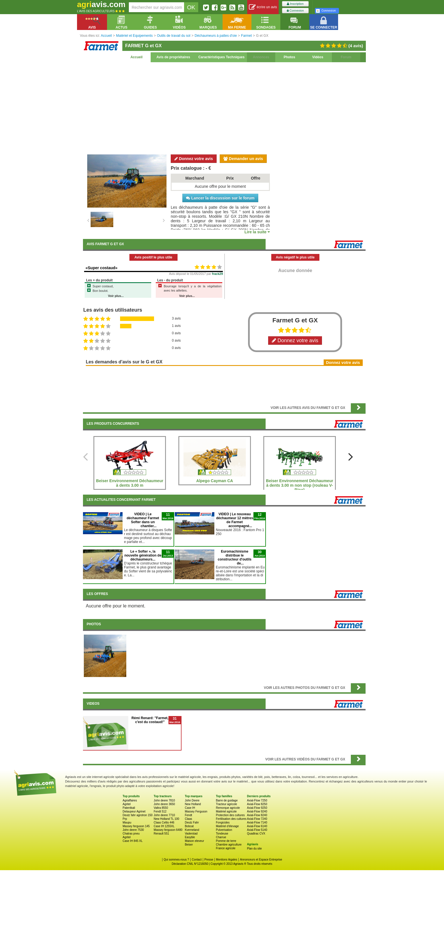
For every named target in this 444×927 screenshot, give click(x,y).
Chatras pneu (131, 833)
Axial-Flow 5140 (257, 829)
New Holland (193, 804)
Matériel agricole (226, 811)
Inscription (295, 4)
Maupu (127, 822)
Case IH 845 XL (133, 840)
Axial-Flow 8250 (257, 804)
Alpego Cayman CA (214, 480)
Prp (125, 818)
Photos (289, 57)
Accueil (137, 57)
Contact (196, 859)
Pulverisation (224, 829)
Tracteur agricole (226, 804)
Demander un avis (243, 158)
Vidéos (317, 57)
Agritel (127, 804)
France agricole (225, 848)
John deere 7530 (133, 829)
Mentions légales (226, 859)
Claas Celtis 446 (164, 822)
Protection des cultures (230, 815)
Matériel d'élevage (227, 826)
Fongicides (222, 822)
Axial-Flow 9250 (257, 807)
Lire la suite (257, 232)
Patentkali (129, 807)
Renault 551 (161, 833)
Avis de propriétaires (173, 57)
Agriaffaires (130, 800)
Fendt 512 (160, 811)
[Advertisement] (224, 107)
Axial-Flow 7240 (257, 818)
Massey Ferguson (196, 811)
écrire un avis (263, 7)
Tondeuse (222, 833)
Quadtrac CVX (256, 833)
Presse (208, 859)
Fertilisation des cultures (231, 818)
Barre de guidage (227, 800)
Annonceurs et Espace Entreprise (261, 859)
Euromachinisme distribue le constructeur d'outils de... (234, 557)
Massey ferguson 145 (136, 826)
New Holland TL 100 (166, 818)
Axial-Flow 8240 (257, 815)
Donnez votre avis (193, 158)
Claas (188, 818)
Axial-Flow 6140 (257, 826)
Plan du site (254, 848)
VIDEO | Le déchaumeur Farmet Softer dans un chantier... (143, 520)
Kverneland (192, 829)
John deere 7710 (164, 815)
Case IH (190, 807)
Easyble (190, 837)
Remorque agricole (228, 807)
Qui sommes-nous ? (176, 859)
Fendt (188, 815)
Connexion (295, 10)
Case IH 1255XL (164, 826)
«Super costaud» (102, 268)
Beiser (189, 844)
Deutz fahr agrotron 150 (138, 815)
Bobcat (189, 826)
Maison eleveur (194, 840)
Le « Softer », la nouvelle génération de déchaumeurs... (142, 555)
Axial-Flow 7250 (257, 800)
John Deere (192, 800)
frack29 (217, 273)
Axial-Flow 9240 (257, 811)
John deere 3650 (164, 804)
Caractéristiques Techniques (221, 57)
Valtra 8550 (161, 807)
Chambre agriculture (229, 844)
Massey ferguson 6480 (168, 829)
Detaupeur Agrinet (134, 811)
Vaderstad (191, 833)
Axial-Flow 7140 (257, 822)
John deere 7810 (164, 800)
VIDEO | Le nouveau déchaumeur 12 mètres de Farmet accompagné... (234, 520)
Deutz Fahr (192, 822)
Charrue (221, 837)
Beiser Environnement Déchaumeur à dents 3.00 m (129, 483)
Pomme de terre (226, 840)
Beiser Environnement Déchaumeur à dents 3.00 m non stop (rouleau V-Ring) (299, 485)
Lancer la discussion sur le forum (220, 198)
